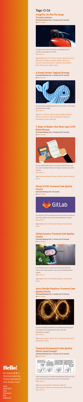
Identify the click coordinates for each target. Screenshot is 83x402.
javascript (50, 387)
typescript (43, 58)
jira (68, 338)
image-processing (50, 60)
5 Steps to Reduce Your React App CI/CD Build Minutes (55, 128)
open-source (54, 65)
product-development (64, 63)
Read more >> (40, 54)
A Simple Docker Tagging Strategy (52, 72)
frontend (53, 224)
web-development (49, 63)
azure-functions (69, 58)
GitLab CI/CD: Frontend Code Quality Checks (54, 188)
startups (53, 119)
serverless (40, 60)
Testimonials (7, 393)
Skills (5, 391)
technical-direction (43, 117)
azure (52, 338)
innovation (44, 65)
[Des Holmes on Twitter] (18, 373)
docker (47, 114)
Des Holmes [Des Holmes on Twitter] (8, 373)
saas (38, 65)
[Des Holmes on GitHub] (16, 373)
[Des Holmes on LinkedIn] (14, 373)
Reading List (7, 398)
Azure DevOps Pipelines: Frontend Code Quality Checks (55, 290)
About (5, 386)
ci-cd (50, 58)
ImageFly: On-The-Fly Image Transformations (50, 16)
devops (61, 176)
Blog (4, 395)
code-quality (59, 387)
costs (55, 176)
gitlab (60, 60)
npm (38, 226)
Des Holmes (42, 22)
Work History (7, 388)
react (66, 176)
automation (68, 224)
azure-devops (57, 58)
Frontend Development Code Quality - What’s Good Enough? (54, 350)
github (64, 114)
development (41, 387)
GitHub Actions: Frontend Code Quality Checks (55, 235)
